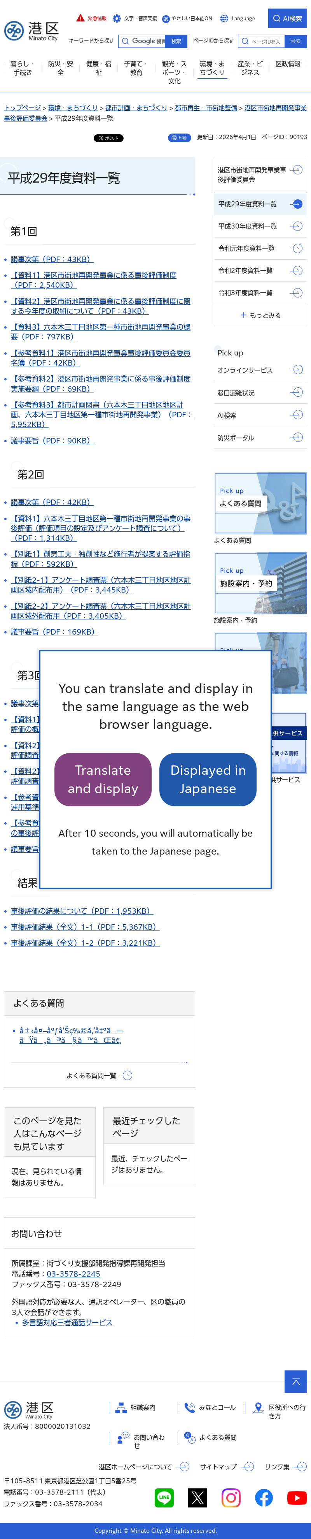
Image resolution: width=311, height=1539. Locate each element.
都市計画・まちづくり (136, 108)
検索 (296, 41)
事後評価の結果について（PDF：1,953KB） (82, 911)
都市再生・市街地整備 (206, 108)
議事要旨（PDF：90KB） (52, 440)
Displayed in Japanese (208, 779)
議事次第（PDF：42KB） (52, 502)
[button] (91, 18)
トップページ (22, 108)
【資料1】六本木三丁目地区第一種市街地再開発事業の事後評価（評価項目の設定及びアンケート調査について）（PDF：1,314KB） (100, 528)
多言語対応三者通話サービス (67, 1322)
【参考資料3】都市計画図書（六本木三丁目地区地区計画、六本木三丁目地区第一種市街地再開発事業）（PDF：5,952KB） (102, 414)
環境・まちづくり (73, 108)
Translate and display (103, 779)
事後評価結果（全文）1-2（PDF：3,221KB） (85, 942)
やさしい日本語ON (192, 18)
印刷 (183, 138)
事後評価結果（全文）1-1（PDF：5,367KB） (85, 926)
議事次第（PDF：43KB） (52, 259)
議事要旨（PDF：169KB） (54, 631)
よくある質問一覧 (91, 1076)
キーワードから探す (125, 41)
